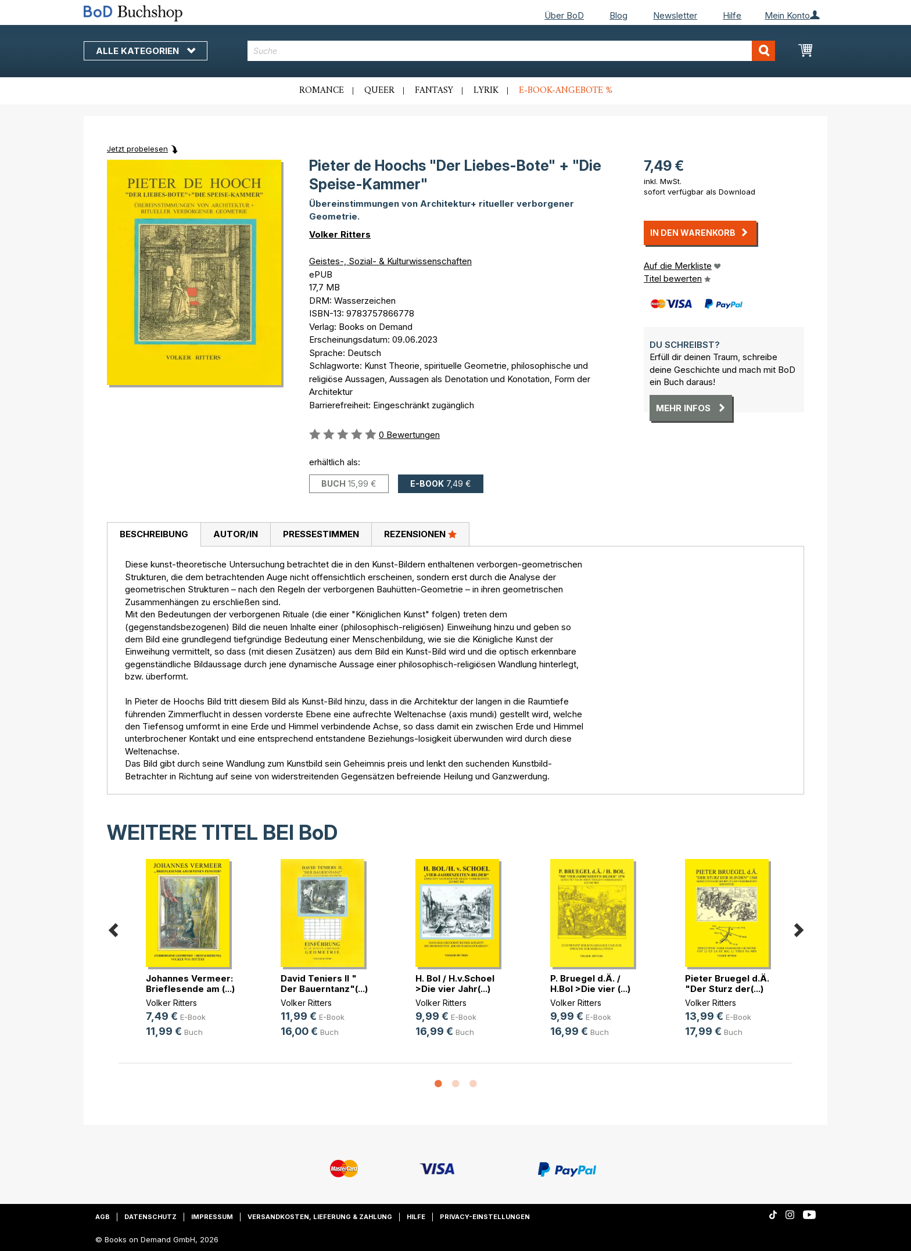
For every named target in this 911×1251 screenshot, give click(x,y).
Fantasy (434, 90)
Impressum (212, 1217)
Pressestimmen (321, 534)
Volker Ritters (340, 234)
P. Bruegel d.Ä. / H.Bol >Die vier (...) (590, 983)
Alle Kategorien (145, 50)
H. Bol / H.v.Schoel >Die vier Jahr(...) (454, 983)
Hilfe (732, 15)
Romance (321, 90)
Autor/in (235, 534)
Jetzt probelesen (137, 148)
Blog (618, 15)
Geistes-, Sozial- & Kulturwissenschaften (390, 261)
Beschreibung (154, 534)
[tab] (153, 535)
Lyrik (486, 90)
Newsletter (675, 15)
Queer (379, 90)
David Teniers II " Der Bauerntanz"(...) (324, 983)
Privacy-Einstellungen (485, 1217)
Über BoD (564, 15)
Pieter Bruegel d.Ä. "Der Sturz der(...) (727, 983)
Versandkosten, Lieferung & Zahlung (320, 1217)
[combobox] (512, 51)
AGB (102, 1217)
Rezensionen (420, 533)
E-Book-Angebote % (565, 90)
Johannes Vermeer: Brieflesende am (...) (190, 983)
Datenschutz (150, 1217)
